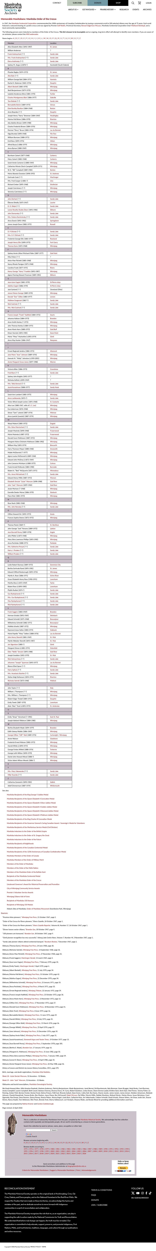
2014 (127, 1151)
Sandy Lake (54, 54)
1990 (105, 1149)
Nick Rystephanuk (14, 605)
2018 (41, 1153)
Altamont (53, 351)
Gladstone (54, 739)
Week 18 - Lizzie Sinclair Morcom (14, 1076)
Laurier (52, 202)
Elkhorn (53, 210)
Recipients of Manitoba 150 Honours (20, 901)
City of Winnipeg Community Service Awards (23, 888)
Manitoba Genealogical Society (40, 1084)
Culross (52, 463)
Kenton (52, 170)
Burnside (53, 467)
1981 (57, 1149)
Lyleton (52, 528)
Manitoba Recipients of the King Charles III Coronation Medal (29, 819)
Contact (57, 3)
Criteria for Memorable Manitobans (35, 1170)
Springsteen (54, 221)
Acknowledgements (89, 1170)
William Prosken (14, 554)
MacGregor (54, 177)
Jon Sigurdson (13, 644)
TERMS (44, 1247)
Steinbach (53, 615)
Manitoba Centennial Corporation (24, 23)
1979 (47, 1149)
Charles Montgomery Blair (17, 97)
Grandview (54, 369)
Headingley (54, 116)
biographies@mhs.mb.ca (77, 1166)
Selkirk (52, 782)
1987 (89, 1149)
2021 (57, 1153)
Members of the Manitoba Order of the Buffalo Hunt (26, 872)
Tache (52, 583)
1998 (41, 1151)
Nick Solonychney (14, 659)
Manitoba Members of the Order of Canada (23, 856)
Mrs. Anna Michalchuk (16, 474)
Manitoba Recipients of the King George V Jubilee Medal (27, 795)
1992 (116, 1149)
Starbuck (53, 492)
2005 (79, 1151)
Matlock (53, 681)
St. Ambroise (54, 706)
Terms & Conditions (101, 1190)
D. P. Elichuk (12, 231)
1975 (25, 1149)
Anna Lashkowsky (14, 398)
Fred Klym (11, 373)
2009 (100, 1151)
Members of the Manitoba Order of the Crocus (24, 880)
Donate (97, 3)
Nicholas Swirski (14, 681)
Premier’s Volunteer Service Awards (20, 892)
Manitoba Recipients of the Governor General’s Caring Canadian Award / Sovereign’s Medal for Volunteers (46, 823)
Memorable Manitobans (13, 19)
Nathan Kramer (28, 1104)
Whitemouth (55, 786)
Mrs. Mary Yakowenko (16, 771)
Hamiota (53, 79)
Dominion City (55, 565)
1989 (100, 1149)
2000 (52, 1151)
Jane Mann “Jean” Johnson (17, 355)
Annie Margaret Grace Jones (18, 362)
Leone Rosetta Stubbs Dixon (18, 210)
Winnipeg (53, 87)
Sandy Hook (54, 387)
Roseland (53, 239)
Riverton (53, 119)
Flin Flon (53, 134)
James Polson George (15, 293)
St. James (53, 47)
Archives (147, 10)
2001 (57, 1151)
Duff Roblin (61, 26)
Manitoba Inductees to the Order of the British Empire (27, 831)
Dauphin (53, 83)
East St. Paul (54, 717)
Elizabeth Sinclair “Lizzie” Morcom (20, 481)
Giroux (52, 105)
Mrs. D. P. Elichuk (14, 235)
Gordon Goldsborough (45, 1104)
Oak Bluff (53, 329)
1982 (63, 1149)
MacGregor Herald (27, 966)
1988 (95, 1149)
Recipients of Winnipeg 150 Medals (20, 905)
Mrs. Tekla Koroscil (14, 384)
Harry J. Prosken (14, 550)
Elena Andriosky (14, 61)
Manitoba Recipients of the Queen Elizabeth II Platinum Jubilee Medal (32, 815)
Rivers (52, 268)
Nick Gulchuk (12, 304)
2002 (63, 1151)
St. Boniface (54, 525)
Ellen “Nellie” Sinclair (15, 652)
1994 (127, 1149)
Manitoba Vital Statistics (41, 1072)
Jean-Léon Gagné (14, 282)
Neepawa (53, 340)
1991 (111, 1149)
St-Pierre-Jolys (55, 282)
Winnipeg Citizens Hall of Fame (18, 896)
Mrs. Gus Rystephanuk (16, 597)
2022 (63, 1153)
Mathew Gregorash (15, 300)
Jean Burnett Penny (15, 532)
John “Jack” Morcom (15, 485)
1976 (31, 1149)
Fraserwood (54, 431)
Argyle (52, 532)
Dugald (52, 423)
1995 (25, 1151)
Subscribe (77, 3)
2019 (47, 1153)
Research (124, 10)
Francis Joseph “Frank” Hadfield (19, 315)
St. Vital (53, 637)
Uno (51, 181)
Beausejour (54, 619)
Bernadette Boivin (14, 105)
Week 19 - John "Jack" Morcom (13, 1080)
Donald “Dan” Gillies (15, 297)
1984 (73, 1149)
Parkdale (53, 543)
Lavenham (54, 579)
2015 (25, 1153)
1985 (79, 1149)
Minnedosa (54, 471)
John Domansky (13, 213)
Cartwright (54, 735)
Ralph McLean (72, 1095)
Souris (52, 315)
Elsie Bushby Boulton (15, 108)
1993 (121, 1149)
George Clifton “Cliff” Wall (17, 735)
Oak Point (53, 253)
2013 (121, 1151)
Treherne (53, 749)
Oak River (53, 481)
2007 (89, 1151)
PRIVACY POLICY (35, 1247)
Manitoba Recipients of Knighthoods (20, 843)
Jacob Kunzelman (14, 387)
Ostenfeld (53, 648)
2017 (36, 1153)
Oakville (53, 97)
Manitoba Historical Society (91, 1120)
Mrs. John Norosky (14, 507)
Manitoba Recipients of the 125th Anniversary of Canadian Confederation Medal (36, 852)
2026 (84, 1153)
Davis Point (54, 333)
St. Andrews (54, 174)
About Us (72, 10)
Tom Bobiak (12, 101)
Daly (51, 688)
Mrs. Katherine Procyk (16, 547)
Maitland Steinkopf (138, 26)
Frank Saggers (13, 612)
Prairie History (107, 10)
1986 (84, 1149)
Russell (52, 224)
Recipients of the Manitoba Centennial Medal (23, 876)
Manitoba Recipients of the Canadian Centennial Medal (27, 848)
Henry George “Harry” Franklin (19, 271)
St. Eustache (54, 402)
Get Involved (88, 10)
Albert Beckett (13, 87)
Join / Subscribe (99, 1205)
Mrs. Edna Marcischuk (16, 427)
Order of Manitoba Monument (38, 909)
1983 (68, 1149)
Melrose (53, 413)
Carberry (53, 155)
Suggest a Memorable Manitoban (62, 1170)
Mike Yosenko (13, 775)
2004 (73, 1151)
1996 (31, 1151)
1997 (36, 1151)
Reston (52, 108)
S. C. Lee (32, 405)
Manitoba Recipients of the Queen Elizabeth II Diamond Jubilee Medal (32, 811)
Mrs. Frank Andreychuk (16, 58)
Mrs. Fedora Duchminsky (17, 217)
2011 (111, 1151)
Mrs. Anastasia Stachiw (16, 673)
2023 (68, 1153)
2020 (52, 1153)
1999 (47, 1151)
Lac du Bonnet (55, 130)
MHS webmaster (32, 34)
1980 (52, 1149)
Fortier (52, 94)
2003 (68, 1151)
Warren (53, 362)
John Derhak (12, 199)
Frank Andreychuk (14, 54)
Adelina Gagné (13, 286)
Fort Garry (54, 242)
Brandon (53, 318)
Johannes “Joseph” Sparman (18, 662)
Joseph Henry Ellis (14, 242)
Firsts (78, 1170)
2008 (95, 1151)
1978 (41, 1149)
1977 (36, 1149)
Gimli (52, 337)
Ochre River (54, 576)
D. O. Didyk (12, 206)
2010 (105, 1151)
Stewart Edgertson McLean (91, 26)
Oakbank (53, 630)
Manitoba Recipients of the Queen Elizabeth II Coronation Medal (30, 799)
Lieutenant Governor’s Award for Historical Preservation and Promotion (33, 884)
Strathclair (54, 184)
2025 (79, 1153)
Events (136, 10)
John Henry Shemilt (15, 637)
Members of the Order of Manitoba (20, 864)
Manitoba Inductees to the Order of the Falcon (24, 839)
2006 (84, 1151)
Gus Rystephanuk (14, 594)
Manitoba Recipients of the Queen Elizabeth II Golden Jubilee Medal (32, 807)
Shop (118, 3)
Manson (53, 478)
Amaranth (53, 449)
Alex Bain (11, 76)
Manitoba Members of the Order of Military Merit (25, 860)
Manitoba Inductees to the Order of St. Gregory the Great (28, 835)
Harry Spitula (12, 670)
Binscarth (53, 445)
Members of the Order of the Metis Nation (22, 868)
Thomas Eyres (13, 246)
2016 (31, 1153)
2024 (73, 1153)
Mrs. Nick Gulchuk (14, 308)
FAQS (93, 1195)
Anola (52, 514)
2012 (116, 1151)
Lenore (52, 297)
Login (148, 3)
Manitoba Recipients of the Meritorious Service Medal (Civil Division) (32, 827)
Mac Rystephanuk (14, 601)
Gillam (52, 141)
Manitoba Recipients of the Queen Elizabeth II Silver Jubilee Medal (31, 803)
